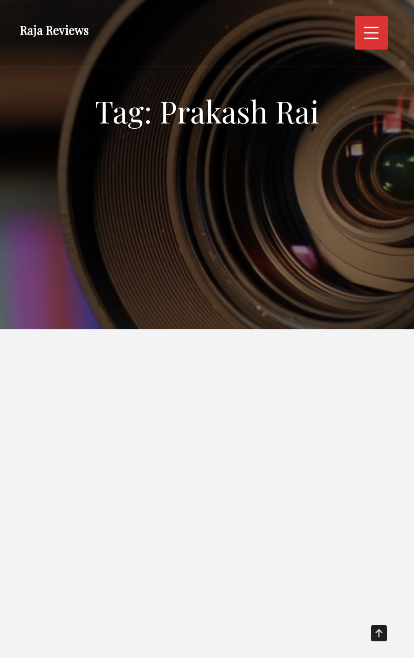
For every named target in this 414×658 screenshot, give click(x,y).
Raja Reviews (53, 30)
